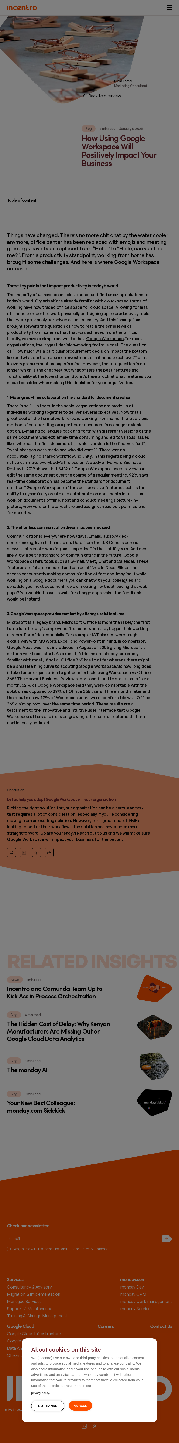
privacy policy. (40, 1393)
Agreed (80, 1405)
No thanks (47, 1406)
